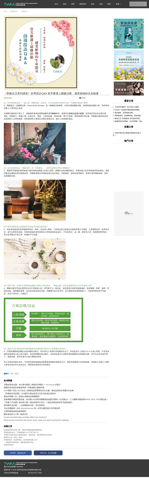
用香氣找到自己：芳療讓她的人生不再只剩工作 (21, 432)
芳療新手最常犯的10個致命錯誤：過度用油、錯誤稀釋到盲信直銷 (28, 435)
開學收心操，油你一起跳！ (14, 437)
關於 (109, 4)
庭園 (82, 113)
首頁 (56, 4)
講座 (92, 4)
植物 (71, 113)
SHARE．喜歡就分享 (18, 453)
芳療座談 (24, 11)
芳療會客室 (14, 11)
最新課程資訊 (9, 445)
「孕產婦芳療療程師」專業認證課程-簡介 (19, 442)
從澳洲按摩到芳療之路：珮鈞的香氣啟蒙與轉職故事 (23, 430)
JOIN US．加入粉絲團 (48, 453)
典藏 (117, 4)
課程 (73, 4)
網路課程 (83, 4)
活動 (101, 4)
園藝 (54, 113)
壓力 (12, 373)
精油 (16, 373)
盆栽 (76, 113)
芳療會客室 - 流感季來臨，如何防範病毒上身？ (21, 440)
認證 (64, 4)
